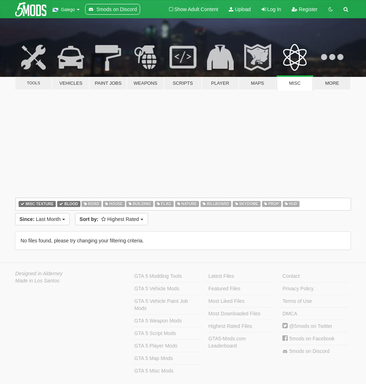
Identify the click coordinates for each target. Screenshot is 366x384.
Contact (291, 276)
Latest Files (221, 276)
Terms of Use (297, 301)
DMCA (289, 313)
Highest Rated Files (230, 326)
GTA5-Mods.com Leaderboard (227, 342)
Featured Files (224, 288)
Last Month (42, 219)
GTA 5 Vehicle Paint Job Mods (161, 304)
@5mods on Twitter (307, 326)
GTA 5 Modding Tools (158, 276)
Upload (240, 9)
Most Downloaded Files (234, 313)
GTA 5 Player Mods (155, 346)
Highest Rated (111, 219)
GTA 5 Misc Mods (153, 371)
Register (304, 9)
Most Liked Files (226, 301)
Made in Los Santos (37, 281)
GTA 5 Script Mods (155, 333)
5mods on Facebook (308, 338)
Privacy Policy (297, 288)
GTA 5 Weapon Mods (158, 321)
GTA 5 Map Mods (153, 358)
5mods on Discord (306, 351)
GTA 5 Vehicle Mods (156, 288)
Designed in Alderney (39, 273)
